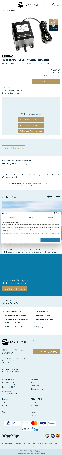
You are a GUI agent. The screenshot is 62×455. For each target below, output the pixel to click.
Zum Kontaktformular (15, 289)
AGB (24, 443)
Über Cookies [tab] (51, 217)
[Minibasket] (58, 5)
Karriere (33, 415)
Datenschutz (40, 443)
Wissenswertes (7, 409)
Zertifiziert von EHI (42, 311)
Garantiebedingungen (41, 453)
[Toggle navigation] (3, 5)
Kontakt (33, 412)
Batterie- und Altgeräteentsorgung (34, 446)
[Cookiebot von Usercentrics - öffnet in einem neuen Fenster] (51, 213)
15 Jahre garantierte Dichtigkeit (15, 315)
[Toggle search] (54, 4)
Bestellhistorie (35, 386)
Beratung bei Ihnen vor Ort (44, 319)
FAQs (3, 412)
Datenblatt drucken (14, 148)
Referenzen (35, 409)
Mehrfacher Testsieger (43, 315)
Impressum (18, 443)
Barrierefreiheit (48, 443)
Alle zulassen (51, 240)
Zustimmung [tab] (11, 217)
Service (4, 402)
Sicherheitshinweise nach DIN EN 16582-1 (38, 183)
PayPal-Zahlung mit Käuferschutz (16, 319)
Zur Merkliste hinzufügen (13, 93)
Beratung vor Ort (7, 405)
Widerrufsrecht (31, 443)
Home (3, 10)
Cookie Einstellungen (7, 443)
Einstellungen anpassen (31, 240)
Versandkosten (27, 453)
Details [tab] (31, 217)
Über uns (34, 402)
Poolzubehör (11, 10)
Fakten (56, 443)
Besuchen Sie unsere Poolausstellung (16, 90)
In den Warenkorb (46, 81)
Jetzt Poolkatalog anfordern (13, 88)
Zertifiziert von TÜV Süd (13, 323)
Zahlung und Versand (38, 389)
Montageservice (41, 323)
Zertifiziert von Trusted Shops (15, 327)
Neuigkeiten (35, 405)
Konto (33, 382)
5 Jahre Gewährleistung (13, 311)
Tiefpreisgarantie (41, 327)
